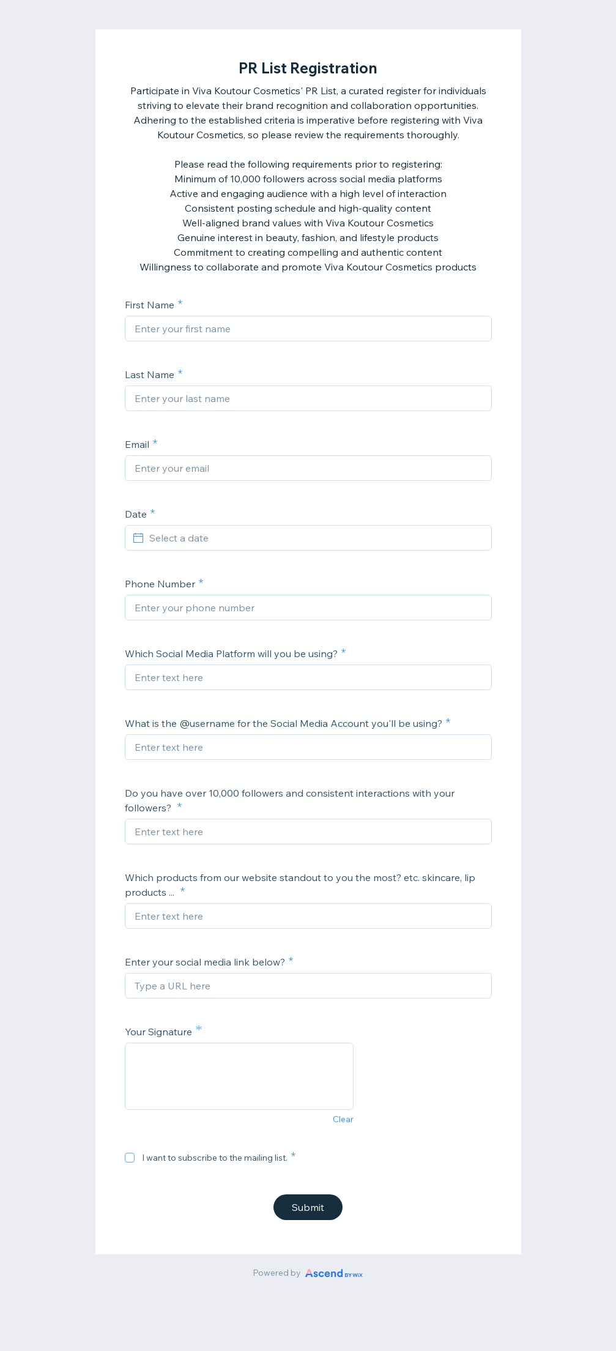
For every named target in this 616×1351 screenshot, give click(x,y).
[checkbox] (130, 1157)
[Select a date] (316, 538)
